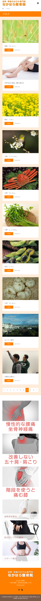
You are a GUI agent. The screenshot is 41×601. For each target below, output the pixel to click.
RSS (22, 589)
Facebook (19, 589)
